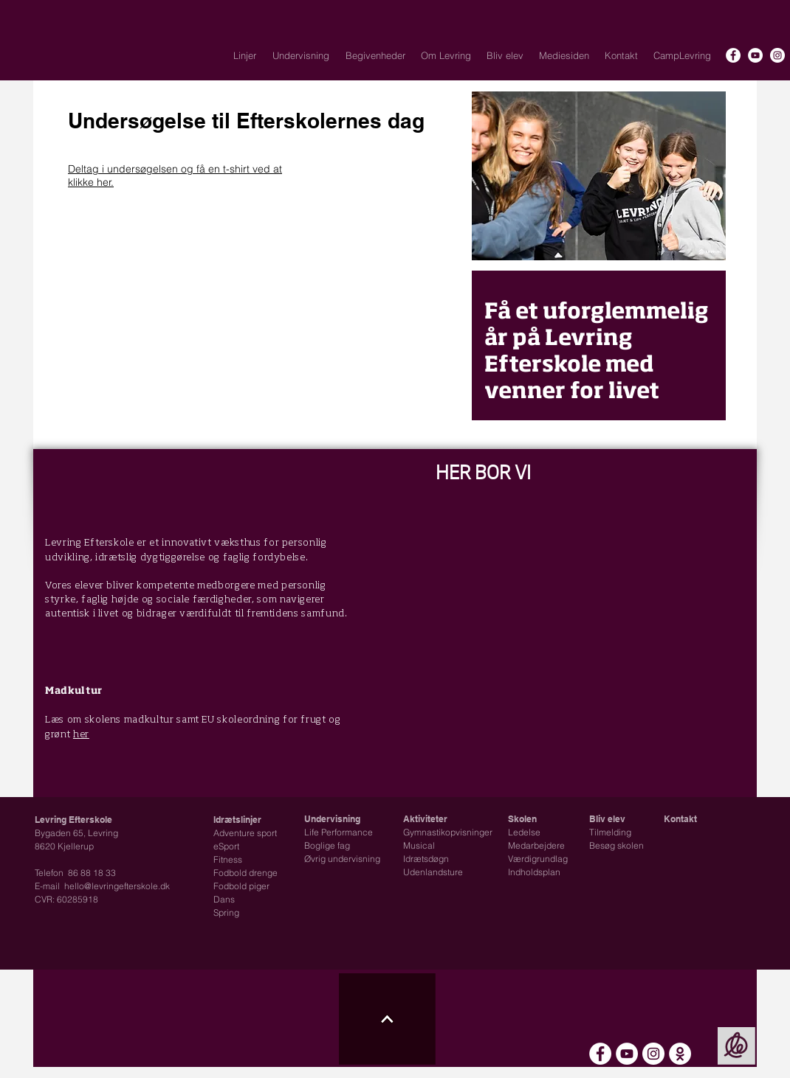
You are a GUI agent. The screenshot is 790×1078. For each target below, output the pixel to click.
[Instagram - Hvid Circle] (777, 55)
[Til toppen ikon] (387, 1019)
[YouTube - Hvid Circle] (755, 55)
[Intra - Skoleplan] (680, 1054)
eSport (226, 846)
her (81, 735)
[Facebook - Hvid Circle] (733, 55)
